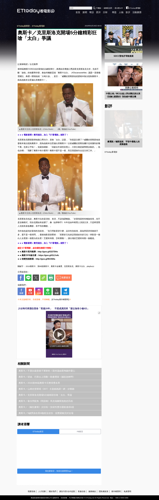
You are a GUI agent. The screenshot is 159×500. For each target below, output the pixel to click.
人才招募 (42, 491)
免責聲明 (127, 491)
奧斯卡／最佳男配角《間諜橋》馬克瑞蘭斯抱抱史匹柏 (45, 401)
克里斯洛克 (68, 266)
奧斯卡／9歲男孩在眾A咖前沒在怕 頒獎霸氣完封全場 (45, 413)
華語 (91, 12)
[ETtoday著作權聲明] (60, 299)
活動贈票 (137, 12)
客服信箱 (81, 491)
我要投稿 (31, 491)
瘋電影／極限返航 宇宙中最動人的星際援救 (123, 143)
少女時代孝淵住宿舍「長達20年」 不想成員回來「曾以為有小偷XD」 (53, 308)
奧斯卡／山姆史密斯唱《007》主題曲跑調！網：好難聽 (46, 389)
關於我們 (52, 491)
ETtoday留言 (38, 431)
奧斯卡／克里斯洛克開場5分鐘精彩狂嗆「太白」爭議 (45, 395)
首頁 (78, 12)
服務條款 (92, 491)
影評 (128, 12)
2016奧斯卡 (30, 266)
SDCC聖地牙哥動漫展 (123, 56)
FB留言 (80, 431)
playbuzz (90, 266)
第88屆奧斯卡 (43, 266)
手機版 (98, 8)
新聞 (85, 12)
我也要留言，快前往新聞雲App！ (59, 471)
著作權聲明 (116, 491)
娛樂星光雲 (108, 8)
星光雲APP (119, 8)
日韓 (105, 12)
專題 (114, 12)
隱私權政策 (103, 491)
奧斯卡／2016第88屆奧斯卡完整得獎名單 (39, 383)
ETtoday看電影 (32, 9)
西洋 (98, 12)
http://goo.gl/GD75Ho (48, 252)
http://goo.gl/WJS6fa (45, 259)
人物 (121, 12)
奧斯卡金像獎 (56, 266)
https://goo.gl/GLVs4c (48, 255)
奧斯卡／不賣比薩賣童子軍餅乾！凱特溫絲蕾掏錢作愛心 (46, 371)
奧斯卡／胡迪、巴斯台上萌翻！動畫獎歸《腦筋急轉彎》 (46, 377)
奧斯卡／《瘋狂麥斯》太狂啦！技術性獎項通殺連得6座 (46, 407)
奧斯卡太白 (80, 266)
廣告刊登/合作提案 (67, 491)
